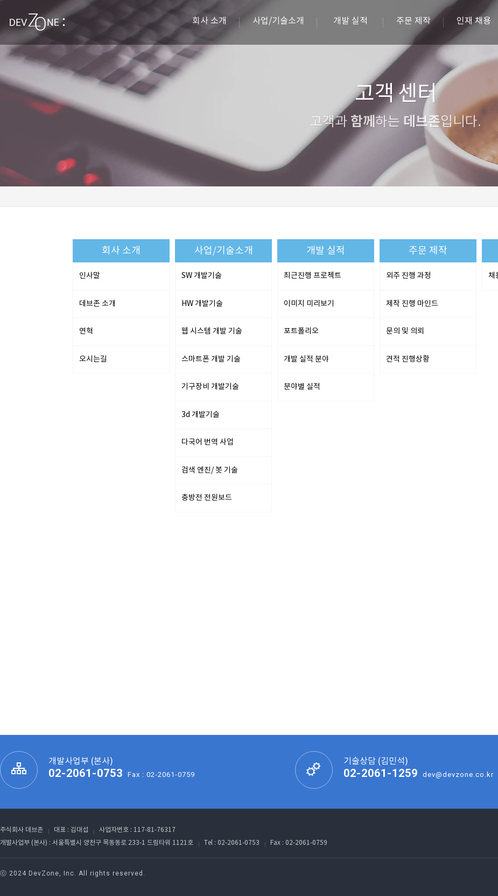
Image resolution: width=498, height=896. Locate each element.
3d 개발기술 (200, 415)
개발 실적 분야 (306, 359)
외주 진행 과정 (408, 276)
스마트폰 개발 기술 (211, 359)
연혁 (86, 331)
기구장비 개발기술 (210, 387)
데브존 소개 (97, 304)
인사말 (89, 276)
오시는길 (93, 359)
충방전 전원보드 (206, 498)
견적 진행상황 (408, 359)
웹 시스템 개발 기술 (211, 331)
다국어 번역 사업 (207, 442)
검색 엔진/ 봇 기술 (209, 470)
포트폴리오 (301, 331)
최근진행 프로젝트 (312, 276)
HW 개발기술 (202, 304)
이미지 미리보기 (309, 304)
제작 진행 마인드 (412, 304)
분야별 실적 (302, 387)
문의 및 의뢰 (405, 331)
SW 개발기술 (201, 276)
